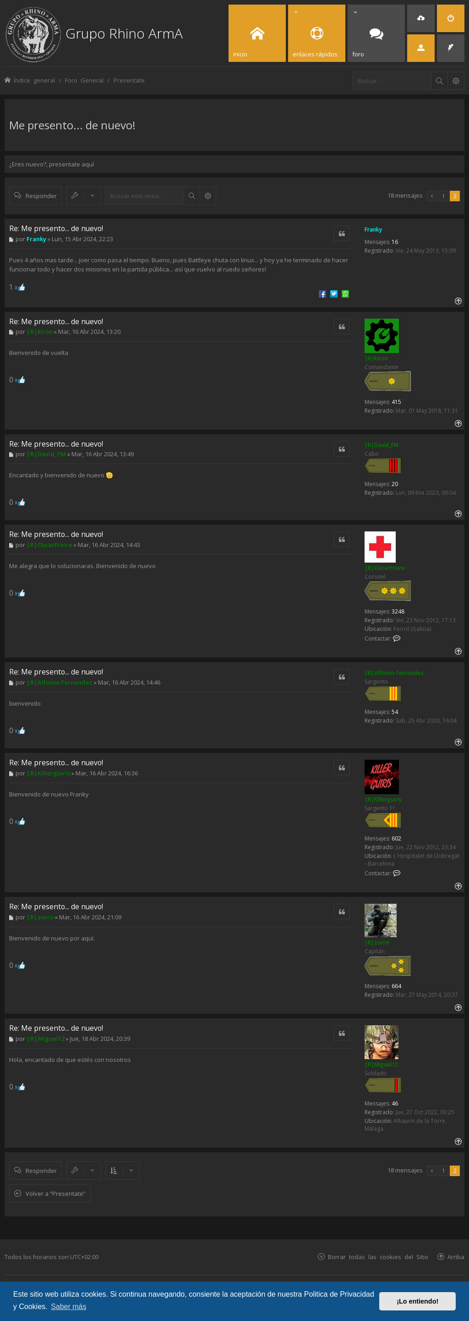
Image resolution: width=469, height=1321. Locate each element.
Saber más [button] (68, 1306)
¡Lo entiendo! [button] (417, 1301)
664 (396, 986)
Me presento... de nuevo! (72, 125)
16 (395, 242)
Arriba (455, 1257)
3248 (398, 611)
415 (396, 402)
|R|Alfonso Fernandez (394, 673)
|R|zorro (377, 942)
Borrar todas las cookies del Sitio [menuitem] (378, 1257)
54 (395, 712)
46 (395, 1103)
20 (395, 484)
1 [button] (443, 195)
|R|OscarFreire (385, 568)
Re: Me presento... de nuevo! (56, 228)
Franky (373, 229)
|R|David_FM (381, 445)
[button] (431, 196)
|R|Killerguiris (383, 799)
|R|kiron (376, 358)
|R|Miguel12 (381, 1064)
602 (396, 838)
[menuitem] (421, 18)
